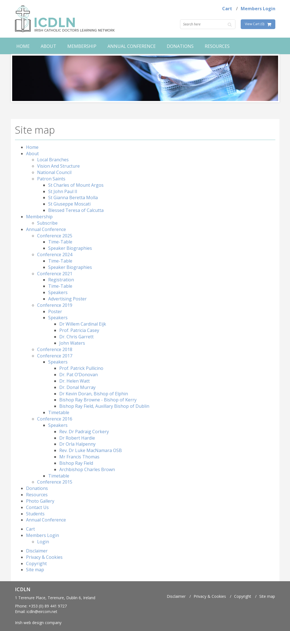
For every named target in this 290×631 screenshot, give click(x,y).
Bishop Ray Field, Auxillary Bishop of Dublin (104, 406)
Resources (217, 46)
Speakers (58, 292)
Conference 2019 (54, 305)
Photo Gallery (40, 501)
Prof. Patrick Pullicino (81, 368)
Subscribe (47, 223)
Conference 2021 (54, 274)
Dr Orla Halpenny (77, 444)
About (48, 46)
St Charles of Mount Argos (76, 185)
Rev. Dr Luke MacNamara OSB (90, 450)
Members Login (258, 9)
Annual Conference (131, 46)
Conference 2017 (54, 356)
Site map (35, 570)
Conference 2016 (54, 419)
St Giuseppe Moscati (69, 204)
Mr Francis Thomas (79, 457)
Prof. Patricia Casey (79, 330)
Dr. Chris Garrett (76, 337)
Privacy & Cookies (44, 557)
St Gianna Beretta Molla (73, 197)
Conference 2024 (54, 254)
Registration (61, 280)
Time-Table (60, 242)
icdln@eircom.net (42, 611)
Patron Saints (51, 179)
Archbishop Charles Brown (87, 469)
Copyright (36, 563)
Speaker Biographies (70, 248)
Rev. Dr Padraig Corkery (84, 432)
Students (35, 514)
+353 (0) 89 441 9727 (48, 606)
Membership (81, 46)
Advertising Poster (67, 299)
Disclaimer (37, 551)
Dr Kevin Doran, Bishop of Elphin (93, 394)
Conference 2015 (54, 482)
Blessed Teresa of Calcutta (76, 210)
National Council (54, 172)
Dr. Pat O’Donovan (78, 375)
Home (23, 46)
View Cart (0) (254, 24)
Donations (180, 46)
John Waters (72, 343)
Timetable (58, 412)
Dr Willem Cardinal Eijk (82, 324)
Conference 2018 (54, 349)
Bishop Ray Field (76, 463)
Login (43, 542)
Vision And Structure (58, 166)
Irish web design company (38, 622)
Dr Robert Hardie (77, 438)
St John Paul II (62, 191)
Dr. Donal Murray (77, 387)
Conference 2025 (54, 236)
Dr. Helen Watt (74, 381)
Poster (55, 311)
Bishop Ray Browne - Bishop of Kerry (98, 400)
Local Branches (53, 160)
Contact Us (37, 507)
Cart (227, 9)
